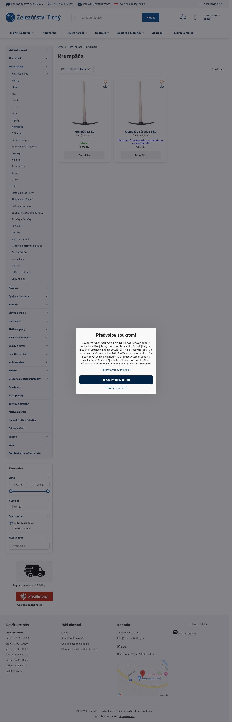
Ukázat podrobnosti (116, 388)
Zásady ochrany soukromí (116, 369)
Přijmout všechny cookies (116, 379)
